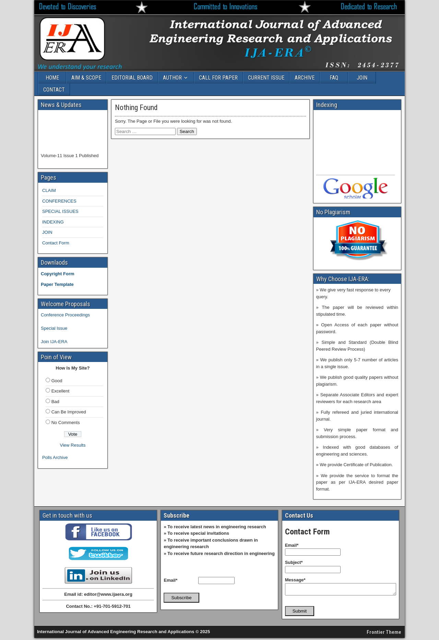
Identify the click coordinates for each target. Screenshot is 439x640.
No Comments (65, 422)
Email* (170, 580)
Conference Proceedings (65, 314)
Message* (295, 579)
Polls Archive (55, 457)
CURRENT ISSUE (266, 77)
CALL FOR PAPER (218, 77)
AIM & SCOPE (86, 77)
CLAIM (49, 190)
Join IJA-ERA (54, 341)
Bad (55, 401)
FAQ (334, 77)
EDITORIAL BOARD (132, 77)
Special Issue (54, 328)
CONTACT (54, 89)
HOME (52, 77)
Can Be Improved (68, 411)
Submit (300, 613)
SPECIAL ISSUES (60, 211)
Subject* (294, 562)
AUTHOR (172, 77)
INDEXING (53, 222)
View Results (73, 445)
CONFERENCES (59, 201)
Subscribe (181, 597)
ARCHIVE (305, 77)
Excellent (60, 391)
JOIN (362, 77)
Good (56, 380)
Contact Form (55, 242)
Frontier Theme (384, 634)
